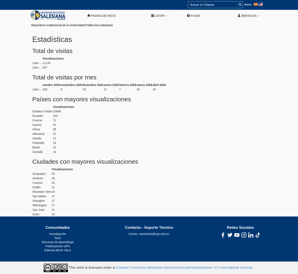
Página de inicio (101, 15)
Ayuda (193, 15)
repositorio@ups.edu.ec (154, 234)
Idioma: (248, 4)
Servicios (249, 15)
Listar (159, 15)
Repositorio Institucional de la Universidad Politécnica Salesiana (72, 25)
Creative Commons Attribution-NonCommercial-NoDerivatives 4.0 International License (184, 268)
